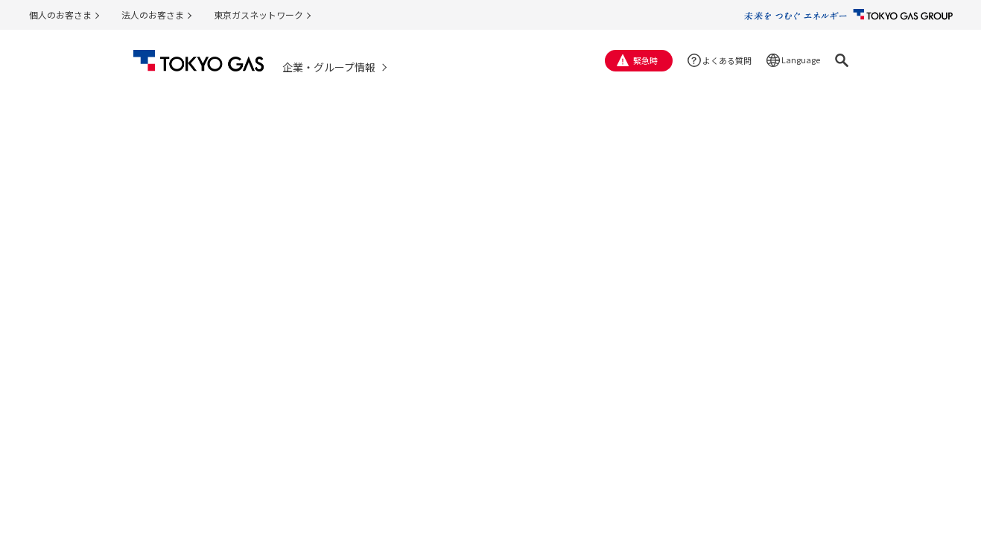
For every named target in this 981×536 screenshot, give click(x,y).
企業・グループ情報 (328, 67)
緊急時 (645, 60)
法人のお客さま (152, 14)
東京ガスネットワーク (258, 14)
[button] (841, 60)
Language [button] (800, 60)
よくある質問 (727, 60)
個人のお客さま (60, 14)
